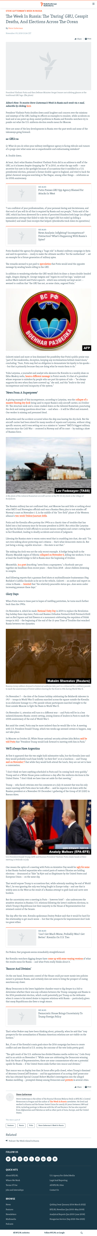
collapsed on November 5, (52, 555)
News (8, 1205)
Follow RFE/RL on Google (54, 1233)
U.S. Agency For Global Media (62, 1176)
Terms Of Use (11, 1185)
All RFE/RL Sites (57, 1185)
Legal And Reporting (58, 1180)
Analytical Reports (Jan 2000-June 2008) (67, 1214)
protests (69, 1080)
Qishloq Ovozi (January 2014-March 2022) (68, 1205)
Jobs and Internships (15, 1190)
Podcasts (9, 1224)
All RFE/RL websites (21, 1233)
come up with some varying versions (65, 959)
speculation (45, 264)
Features (9, 1210)
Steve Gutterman (15, 28)
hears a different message (37, 376)
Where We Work (13, 1180)
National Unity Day (46, 611)
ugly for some (83, 867)
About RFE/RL (12, 1176)
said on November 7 (15, 762)
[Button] (78, 39)
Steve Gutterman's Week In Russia (24, 11)
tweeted (27, 584)
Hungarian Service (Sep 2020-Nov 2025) (67, 1219)
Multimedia (11, 1219)
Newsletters (11, 1214)
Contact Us (54, 1190)
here (28, 106)
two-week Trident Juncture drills (31, 516)
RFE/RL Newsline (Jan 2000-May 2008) (67, 1210)
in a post (22, 565)
